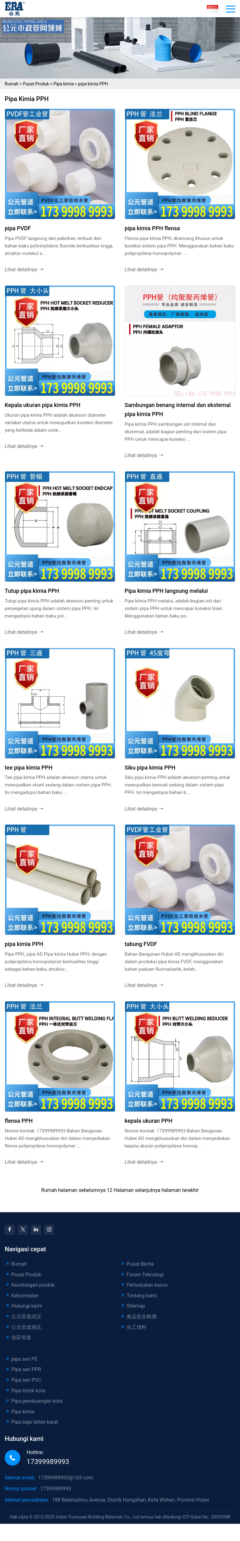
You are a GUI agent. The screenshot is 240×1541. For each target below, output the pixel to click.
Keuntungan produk (30, 1285)
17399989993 (48, 1462)
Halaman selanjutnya (137, 1190)
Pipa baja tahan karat (31, 1422)
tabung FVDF (141, 944)
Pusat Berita (137, 1264)
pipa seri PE (21, 1359)
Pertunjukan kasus (144, 1285)
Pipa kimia (63, 83)
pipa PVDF (18, 228)
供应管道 (18, 1337)
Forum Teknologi (142, 1275)
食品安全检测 (138, 1317)
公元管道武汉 (23, 1317)
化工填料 (133, 1327)
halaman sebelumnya (82, 1190)
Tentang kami (138, 1296)
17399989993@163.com (65, 1478)
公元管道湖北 (23, 1327)
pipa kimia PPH (93, 83)
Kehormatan (21, 1296)
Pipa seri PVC (23, 1380)
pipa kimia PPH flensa (152, 228)
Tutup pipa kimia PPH (32, 590)
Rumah (11, 83)
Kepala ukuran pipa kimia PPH (42, 405)
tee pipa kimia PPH (28, 767)
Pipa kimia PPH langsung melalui (166, 590)
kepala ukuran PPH (148, 1120)
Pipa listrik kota (25, 1391)
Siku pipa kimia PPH (150, 767)
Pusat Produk (36, 83)
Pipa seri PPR (23, 1369)
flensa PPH (19, 1120)
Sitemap (132, 1306)
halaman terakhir (180, 1190)
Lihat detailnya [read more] (24, 270)
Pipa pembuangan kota (33, 1401)
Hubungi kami (23, 1306)
